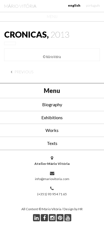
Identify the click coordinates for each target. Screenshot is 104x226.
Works (52, 130)
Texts (52, 143)
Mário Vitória (20, 6)
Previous (22, 71)
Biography (52, 104)
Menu (52, 16)
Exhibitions (52, 117)
